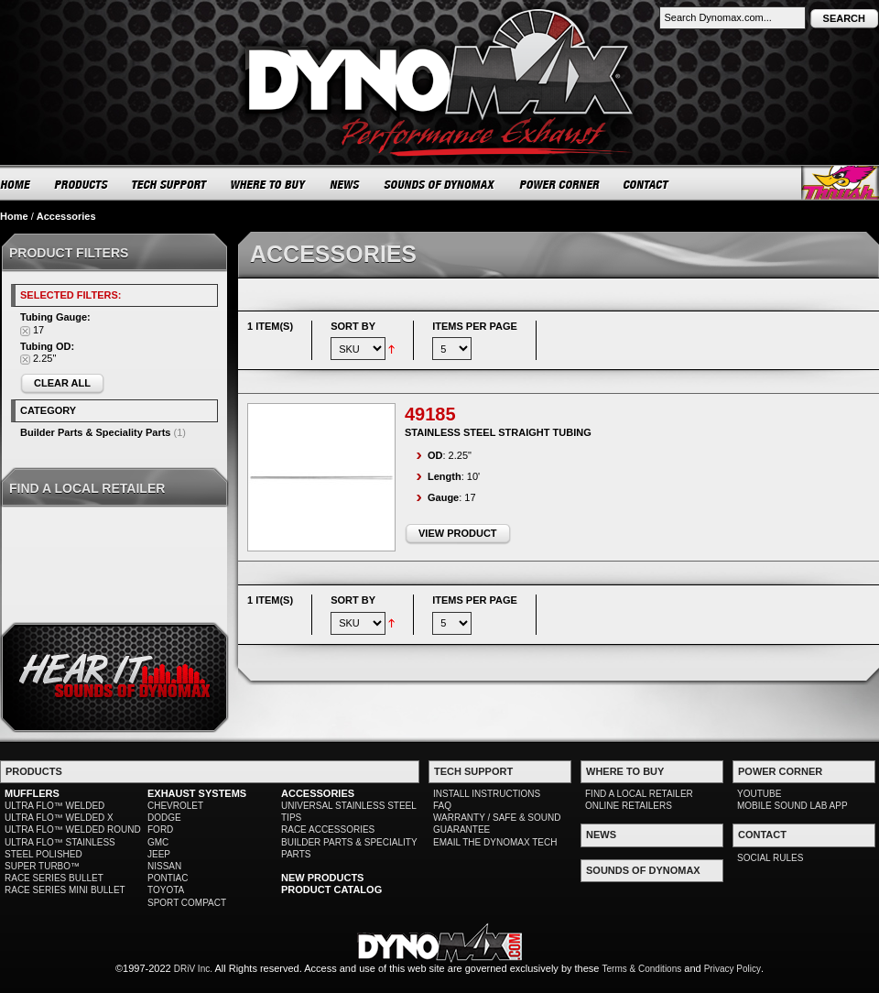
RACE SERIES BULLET (54, 878)
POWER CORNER (560, 184)
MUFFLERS (32, 793)
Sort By (353, 326)
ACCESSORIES (317, 793)
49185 (430, 414)
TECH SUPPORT (170, 184)
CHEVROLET (175, 806)
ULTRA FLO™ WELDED (54, 806)
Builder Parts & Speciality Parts (95, 432)
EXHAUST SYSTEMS (196, 793)
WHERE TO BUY (269, 184)
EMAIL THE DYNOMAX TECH (495, 842)
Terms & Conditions (642, 969)
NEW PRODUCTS (322, 877)
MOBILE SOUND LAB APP (792, 806)
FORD (160, 829)
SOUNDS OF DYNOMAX (440, 184)
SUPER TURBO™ (42, 866)
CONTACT (647, 184)
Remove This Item (25, 331)
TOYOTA (165, 890)
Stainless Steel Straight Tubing (498, 432)
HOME (15, 184)
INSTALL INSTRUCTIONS (486, 794)
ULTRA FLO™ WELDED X (59, 818)
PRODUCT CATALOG (331, 889)
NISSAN (164, 866)
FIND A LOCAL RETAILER (639, 794)
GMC (157, 842)
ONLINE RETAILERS (628, 806)
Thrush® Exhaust (840, 183)
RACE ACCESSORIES (327, 829)
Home (14, 216)
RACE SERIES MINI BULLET (65, 890)
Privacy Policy (732, 969)
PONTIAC (167, 878)
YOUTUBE (759, 794)
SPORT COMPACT (186, 903)
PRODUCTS (81, 184)
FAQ (442, 806)
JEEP (158, 854)
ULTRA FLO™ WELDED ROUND (73, 829)
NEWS (345, 184)
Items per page (474, 326)
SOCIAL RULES (770, 858)
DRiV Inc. (193, 969)
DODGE (164, 818)
